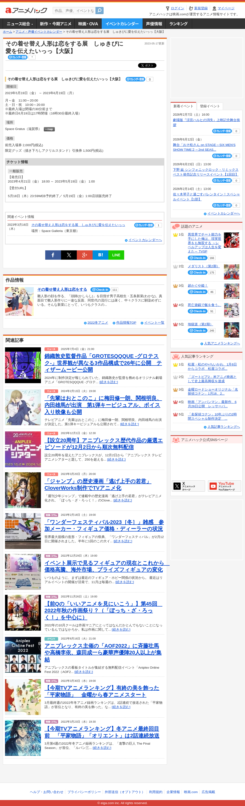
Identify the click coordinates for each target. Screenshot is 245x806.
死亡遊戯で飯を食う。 (204, 305)
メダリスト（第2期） (204, 266)
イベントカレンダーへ (145, 240)
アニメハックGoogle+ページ (224, 486)
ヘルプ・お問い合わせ (46, 792)
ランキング (179, 23)
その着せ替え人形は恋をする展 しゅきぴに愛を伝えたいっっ (78, 225)
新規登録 (201, 8)
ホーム (7, 31)
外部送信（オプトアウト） (125, 792)
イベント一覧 (154, 322)
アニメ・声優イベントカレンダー (122, 23)
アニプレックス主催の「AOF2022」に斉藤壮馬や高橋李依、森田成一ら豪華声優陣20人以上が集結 (103, 652)
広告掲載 (208, 792)
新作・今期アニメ (55, 23)
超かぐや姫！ (198, 285)
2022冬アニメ (98, 322)
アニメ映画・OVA (88, 23)
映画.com (191, 792)
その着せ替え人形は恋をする (62, 289)
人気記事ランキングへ (223, 427)
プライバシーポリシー (84, 792)
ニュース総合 (19, 23)
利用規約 (155, 792)
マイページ (226, 8)
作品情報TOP (126, 322)
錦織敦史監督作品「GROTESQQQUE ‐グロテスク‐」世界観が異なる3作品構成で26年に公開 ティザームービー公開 (103, 363)
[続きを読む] (108, 382)
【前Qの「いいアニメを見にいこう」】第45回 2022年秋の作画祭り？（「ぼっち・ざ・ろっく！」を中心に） (103, 610)
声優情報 (154, 23)
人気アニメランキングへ (222, 343)
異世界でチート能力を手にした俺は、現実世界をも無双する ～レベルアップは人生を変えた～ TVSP (204, 243)
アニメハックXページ (188, 486)
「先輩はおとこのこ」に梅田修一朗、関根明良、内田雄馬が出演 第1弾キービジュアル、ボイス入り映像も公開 (103, 405)
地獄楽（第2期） (200, 324)
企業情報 (173, 792)
